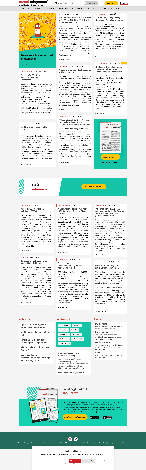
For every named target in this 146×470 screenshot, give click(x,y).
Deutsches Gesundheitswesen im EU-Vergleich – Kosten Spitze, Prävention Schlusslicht (108, 69)
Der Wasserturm (102, 342)
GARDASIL (109, 31)
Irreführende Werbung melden (71, 372)
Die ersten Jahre (102, 332)
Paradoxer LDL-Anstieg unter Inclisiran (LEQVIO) (33, 210)
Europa (104, 248)
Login (124, 3)
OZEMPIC (74, 330)
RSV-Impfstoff (77, 339)
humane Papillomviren (110, 29)
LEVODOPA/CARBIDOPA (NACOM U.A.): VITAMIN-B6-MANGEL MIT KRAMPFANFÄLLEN (75, 19)
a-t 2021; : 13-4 (41, 235)
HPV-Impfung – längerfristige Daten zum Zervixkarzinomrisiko (109, 18)
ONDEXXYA (40, 156)
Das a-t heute (101, 324)
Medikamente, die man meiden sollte (34, 128)
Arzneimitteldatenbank (57, 8)
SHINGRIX (63, 330)
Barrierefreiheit (80, 443)
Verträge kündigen (109, 443)
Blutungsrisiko (63, 279)
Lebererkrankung (76, 156)
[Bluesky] (76, 439)
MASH (88, 136)
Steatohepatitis (85, 138)
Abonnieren (111, 3)
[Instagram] (70, 439)
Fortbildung (78, 8)
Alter (89, 96)
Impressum (37, 443)
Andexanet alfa (27, 156)
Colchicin (42, 88)
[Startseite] (23, 8)
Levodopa (83, 31)
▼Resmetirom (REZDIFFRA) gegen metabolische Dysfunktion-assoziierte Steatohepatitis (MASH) (74, 122)
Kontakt (120, 8)
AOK (108, 78)
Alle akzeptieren (74, 461)
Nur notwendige (88, 461)
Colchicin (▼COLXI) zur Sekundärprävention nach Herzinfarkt (32, 77)
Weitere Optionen (102, 461)
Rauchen (107, 106)
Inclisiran (47, 220)
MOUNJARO (76, 334)
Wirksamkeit (114, 35)
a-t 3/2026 (64, 131)
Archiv (34, 8)
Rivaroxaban (64, 334)
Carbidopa (63, 33)
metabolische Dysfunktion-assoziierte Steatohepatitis (75, 135)
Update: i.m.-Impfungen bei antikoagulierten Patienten (107, 266)
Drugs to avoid (64, 325)
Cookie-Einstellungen (124, 443)
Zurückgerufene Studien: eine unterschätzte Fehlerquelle (34, 262)
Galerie (98, 352)
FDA (78, 29)
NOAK (49, 154)
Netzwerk (93, 8)
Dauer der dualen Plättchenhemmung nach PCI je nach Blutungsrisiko (72, 265)
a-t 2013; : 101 (111, 295)
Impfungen (104, 290)
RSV (96, 279)
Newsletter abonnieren (93, 187)
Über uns (106, 8)
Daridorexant (64, 339)
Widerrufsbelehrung (66, 443)
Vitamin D (76, 325)
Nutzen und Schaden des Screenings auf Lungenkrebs (75, 71)
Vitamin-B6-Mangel (83, 48)
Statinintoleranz (27, 244)
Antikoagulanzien (35, 154)
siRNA (38, 220)
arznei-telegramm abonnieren (75, 417)
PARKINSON (64, 31)
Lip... (33, 246)
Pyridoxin (86, 37)
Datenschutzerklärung (50, 443)
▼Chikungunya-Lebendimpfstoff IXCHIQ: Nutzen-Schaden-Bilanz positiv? (72, 211)
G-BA (76, 79)
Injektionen (116, 301)
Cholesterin (25, 231)
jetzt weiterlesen (26, 65)
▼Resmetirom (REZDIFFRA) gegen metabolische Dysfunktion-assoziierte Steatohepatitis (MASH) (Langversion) (110, 212)
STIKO (77, 233)
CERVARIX (99, 31)
